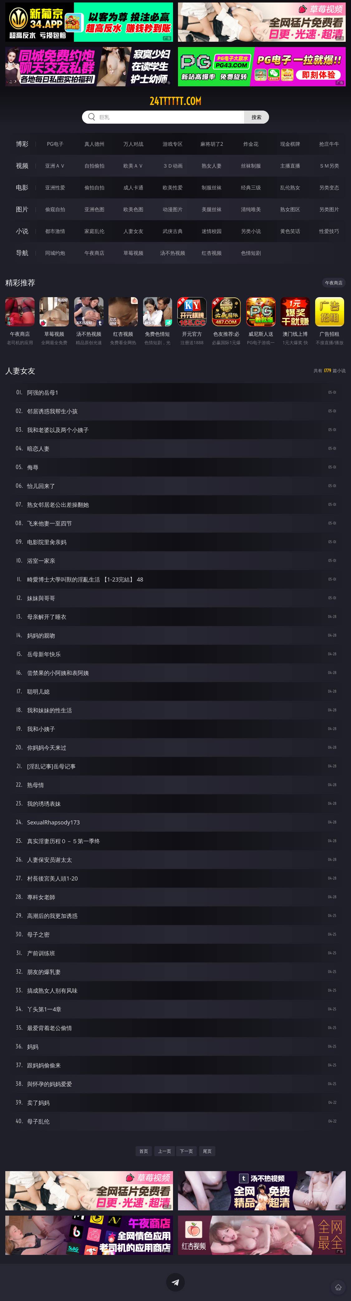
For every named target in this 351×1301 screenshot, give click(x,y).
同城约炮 (55, 252)
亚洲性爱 (55, 187)
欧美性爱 (173, 187)
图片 (22, 209)
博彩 (22, 144)
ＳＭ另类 (329, 165)
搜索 (257, 117)
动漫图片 (173, 209)
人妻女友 (133, 231)
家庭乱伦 (94, 231)
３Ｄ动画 (173, 165)
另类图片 (329, 209)
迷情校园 (212, 231)
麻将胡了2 (211, 143)
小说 (22, 231)
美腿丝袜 (212, 209)
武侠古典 (173, 231)
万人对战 (133, 143)
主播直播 (290, 165)
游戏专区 (173, 143)
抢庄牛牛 (329, 143)
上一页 (164, 1151)
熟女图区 (290, 209)
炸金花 (250, 143)
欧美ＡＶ (133, 165)
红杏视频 (212, 252)
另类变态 (329, 187)
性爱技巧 (329, 231)
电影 (22, 187)
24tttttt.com (175, 101)
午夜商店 (94, 252)
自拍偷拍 (94, 165)
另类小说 (251, 231)
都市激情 (55, 231)
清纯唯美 (251, 209)
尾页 (207, 1151)
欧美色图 (133, 209)
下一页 (186, 1151)
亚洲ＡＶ (55, 165)
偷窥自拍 (55, 209)
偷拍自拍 (94, 187)
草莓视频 (133, 252)
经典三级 (251, 187)
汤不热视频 (172, 252)
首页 (143, 1151)
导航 (22, 253)
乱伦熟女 (290, 187)
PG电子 (55, 143)
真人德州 (94, 143)
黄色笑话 (290, 231)
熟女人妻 (212, 165)
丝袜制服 (251, 165)
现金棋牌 (290, 143)
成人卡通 (133, 187)
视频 (22, 165)
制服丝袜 (212, 187)
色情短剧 (251, 252)
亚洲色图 (94, 209)
